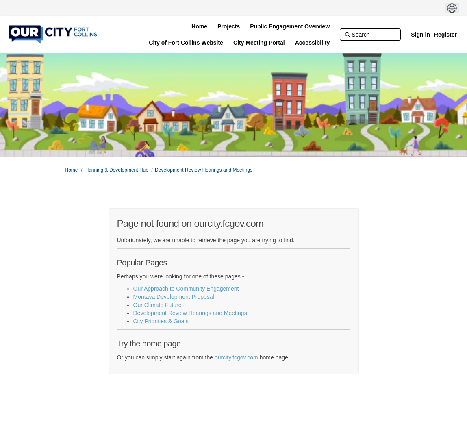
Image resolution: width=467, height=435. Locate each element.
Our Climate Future (157, 305)
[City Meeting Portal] (259, 43)
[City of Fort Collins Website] (186, 43)
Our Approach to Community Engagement (186, 288)
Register (445, 34)
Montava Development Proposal (173, 297)
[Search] (370, 34)
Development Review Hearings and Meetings (203, 170)
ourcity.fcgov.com (236, 357)
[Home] (199, 26)
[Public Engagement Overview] (290, 26)
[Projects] (228, 26)
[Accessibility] (312, 43)
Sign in (420, 34)
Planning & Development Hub (116, 170)
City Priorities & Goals (161, 321)
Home (71, 170)
